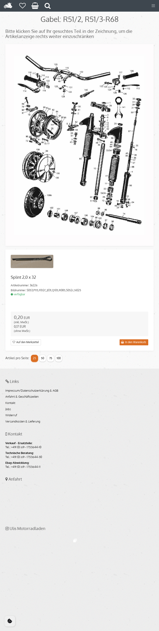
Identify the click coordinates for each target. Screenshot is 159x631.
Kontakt (10, 403)
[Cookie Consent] (9, 621)
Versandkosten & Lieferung (22, 421)
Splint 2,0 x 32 (23, 277)
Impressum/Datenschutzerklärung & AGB (31, 390)
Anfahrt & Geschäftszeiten (22, 396)
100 (59, 358)
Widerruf (11, 415)
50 (42, 358)
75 (50, 358)
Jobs (8, 409)
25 (34, 358)
